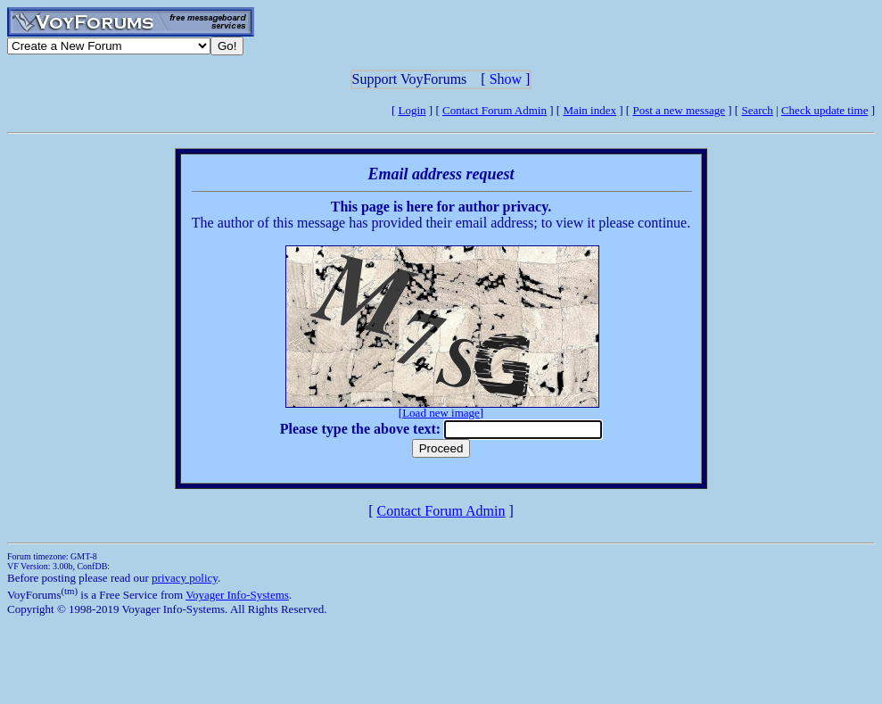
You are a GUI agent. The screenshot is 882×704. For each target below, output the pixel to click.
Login (412, 110)
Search (756, 110)
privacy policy (185, 577)
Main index (589, 110)
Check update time (824, 110)
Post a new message (678, 110)
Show (506, 79)
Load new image (441, 412)
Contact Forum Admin (494, 110)
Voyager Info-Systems (237, 594)
